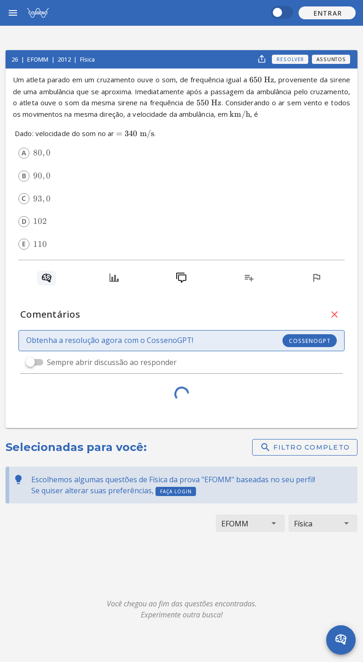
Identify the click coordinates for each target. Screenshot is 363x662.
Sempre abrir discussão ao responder (112, 362)
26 (15, 59)
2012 (65, 59)
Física (87, 59)
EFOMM (38, 59)
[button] (327, 12)
